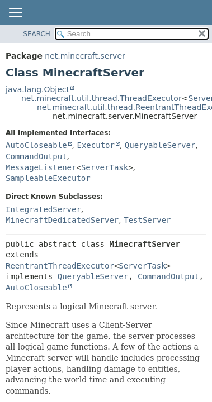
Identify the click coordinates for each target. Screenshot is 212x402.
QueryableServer (160, 145)
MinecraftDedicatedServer (62, 220)
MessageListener (41, 167)
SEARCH (36, 34)
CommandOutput (36, 156)
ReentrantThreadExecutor (60, 265)
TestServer (147, 220)
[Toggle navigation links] (15, 13)
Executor (95, 145)
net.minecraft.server (85, 55)
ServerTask (104, 167)
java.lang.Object (37, 89)
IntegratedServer (43, 209)
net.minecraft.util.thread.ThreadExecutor (101, 98)
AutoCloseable (36, 145)
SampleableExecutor (48, 178)
